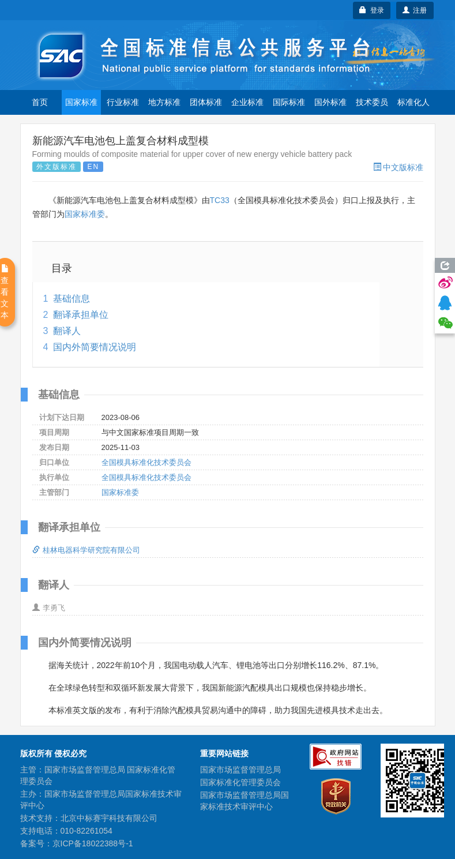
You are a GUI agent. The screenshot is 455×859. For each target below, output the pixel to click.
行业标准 (123, 102)
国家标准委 (85, 214)
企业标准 (247, 102)
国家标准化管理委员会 (240, 782)
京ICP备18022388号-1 (92, 843)
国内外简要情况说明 (94, 347)
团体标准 (206, 102)
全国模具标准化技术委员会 (146, 462)
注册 (415, 10)
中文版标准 (398, 167)
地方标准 (164, 102)
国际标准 (289, 102)
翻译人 (67, 331)
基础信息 (71, 298)
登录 (371, 10)
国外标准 (330, 102)
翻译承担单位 (80, 315)
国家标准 (81, 102)
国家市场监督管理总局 (240, 769)
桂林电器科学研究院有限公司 (86, 550)
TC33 (220, 200)
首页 (40, 102)
